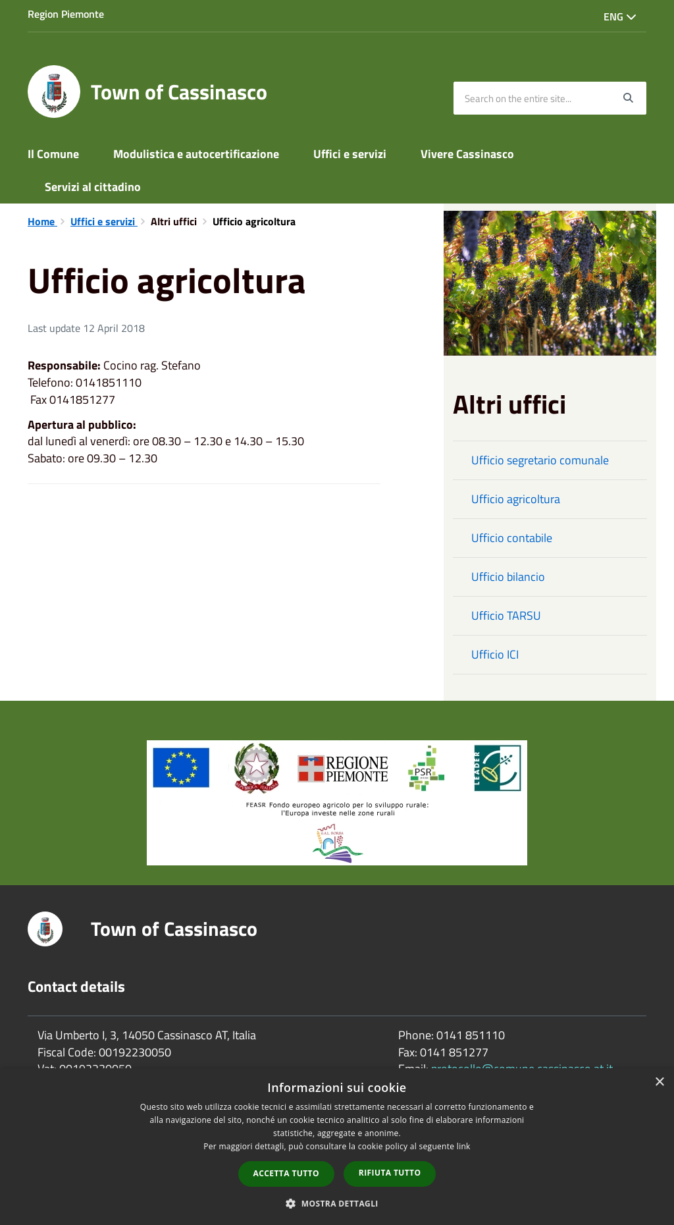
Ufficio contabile (511, 538)
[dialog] (337, 1146)
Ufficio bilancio (508, 576)
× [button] (659, 1082)
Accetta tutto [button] (286, 1173)
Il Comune (53, 154)
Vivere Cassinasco (467, 154)
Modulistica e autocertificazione (196, 154)
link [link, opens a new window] (464, 1146)
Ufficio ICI (495, 654)
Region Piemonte (66, 14)
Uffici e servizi (349, 154)
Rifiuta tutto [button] (390, 1172)
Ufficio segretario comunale (540, 460)
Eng (620, 16)
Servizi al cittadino (93, 187)
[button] (337, 1203)
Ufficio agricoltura (515, 499)
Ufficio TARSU (506, 615)
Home (42, 221)
